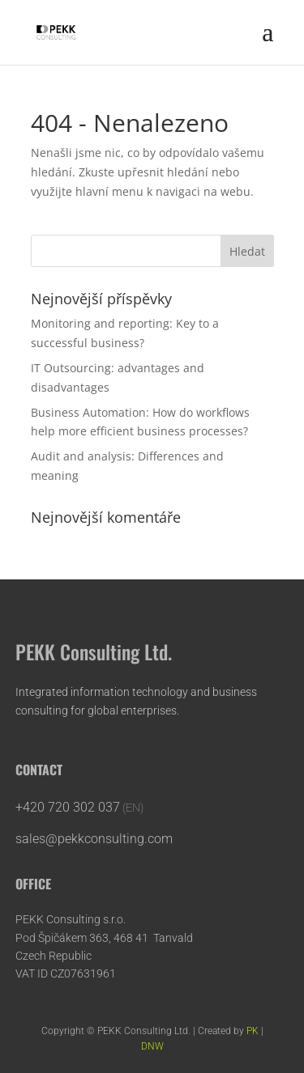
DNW (152, 1046)
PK (252, 1031)
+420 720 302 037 (67, 807)
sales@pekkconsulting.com (95, 838)
